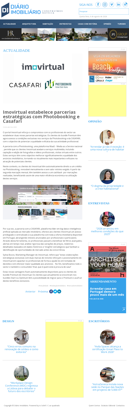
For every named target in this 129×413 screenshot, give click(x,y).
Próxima (43, 291)
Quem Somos (94, 405)
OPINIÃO (107, 24)
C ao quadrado (54, 405)
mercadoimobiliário (75, 286)
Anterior (30, 291)
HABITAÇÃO (48, 24)
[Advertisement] (107, 100)
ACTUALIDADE (9, 24)
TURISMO (122, 24)
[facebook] (51, 291)
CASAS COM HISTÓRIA (87, 24)
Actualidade (44, 286)
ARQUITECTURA (29, 24)
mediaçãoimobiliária (58, 286)
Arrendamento (103, 281)
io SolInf (42, 405)
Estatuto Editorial (108, 405)
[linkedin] (59, 291)
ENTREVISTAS (65, 24)
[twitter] (55, 291)
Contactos (120, 405)
